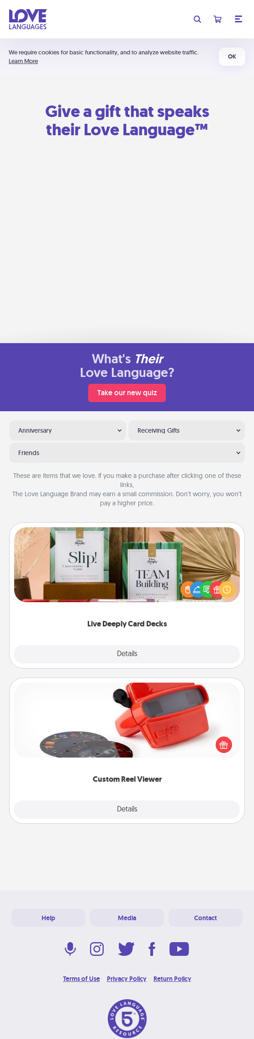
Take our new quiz (127, 393)
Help (48, 918)
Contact (205, 918)
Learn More (23, 61)
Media (127, 918)
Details (127, 654)
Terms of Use (81, 979)
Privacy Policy (127, 979)
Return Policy (172, 979)
